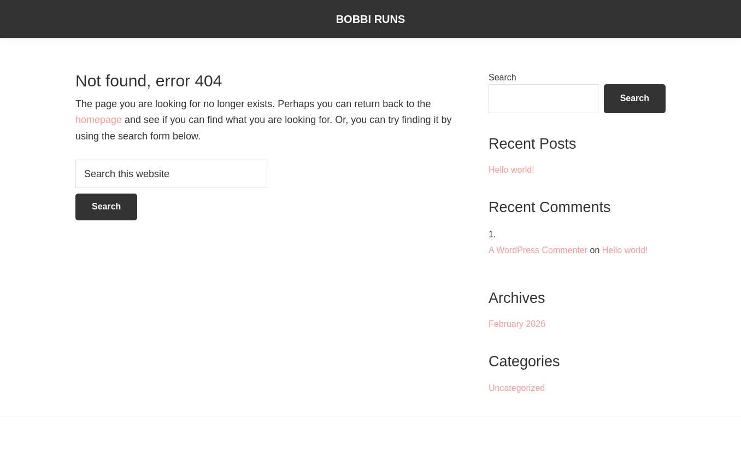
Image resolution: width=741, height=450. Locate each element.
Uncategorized (517, 388)
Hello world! (511, 169)
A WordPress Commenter (538, 250)
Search (502, 77)
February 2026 (517, 324)
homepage (98, 119)
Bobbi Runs (370, 19)
